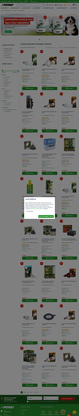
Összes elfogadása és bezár (46, 216)
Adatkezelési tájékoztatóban (37, 208)
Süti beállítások (29, 211)
